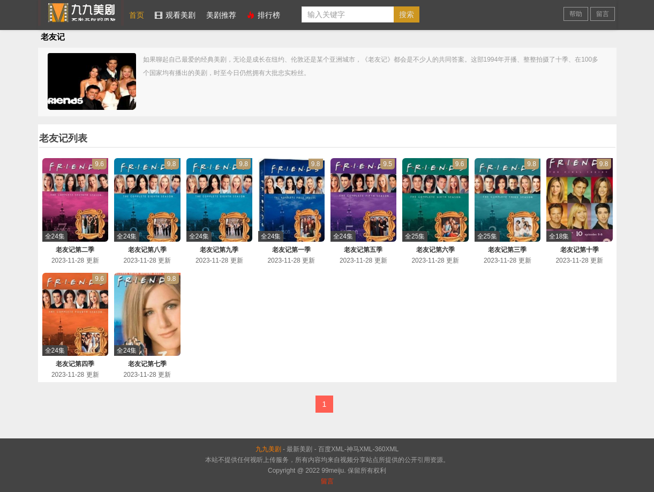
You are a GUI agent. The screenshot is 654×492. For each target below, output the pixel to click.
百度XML (331, 449)
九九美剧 (81, 13)
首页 (136, 15)
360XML (387, 449)
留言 (602, 14)
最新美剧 (299, 449)
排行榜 (263, 15)
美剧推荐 (221, 15)
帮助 (575, 14)
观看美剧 (175, 15)
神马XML (360, 449)
